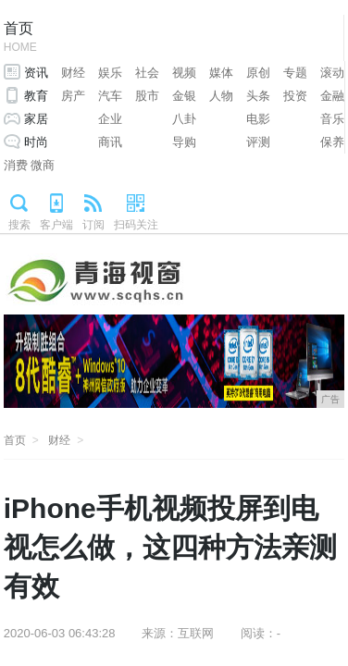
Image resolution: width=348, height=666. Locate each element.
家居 (36, 119)
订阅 (93, 224)
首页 (20, 38)
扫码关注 (136, 224)
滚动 (332, 73)
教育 (36, 96)
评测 (258, 142)
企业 (110, 119)
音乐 (332, 119)
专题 (295, 73)
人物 (221, 96)
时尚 (36, 142)
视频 (184, 73)
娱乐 (110, 73)
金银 (184, 96)
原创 (258, 73)
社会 (147, 73)
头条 (258, 96)
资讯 (36, 73)
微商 (43, 165)
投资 (295, 96)
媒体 (221, 73)
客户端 (56, 224)
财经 (73, 73)
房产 (73, 96)
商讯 (110, 142)
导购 (184, 142)
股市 (147, 96)
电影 (258, 119)
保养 (332, 142)
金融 (332, 96)
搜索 (19, 224)
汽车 (110, 96)
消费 (16, 165)
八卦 (184, 119)
